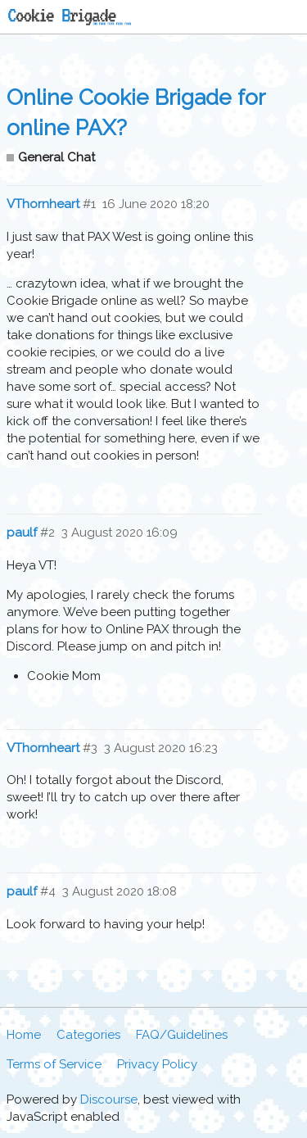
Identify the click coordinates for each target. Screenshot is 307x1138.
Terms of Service (54, 1064)
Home (24, 1034)
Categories (88, 1034)
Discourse (109, 1099)
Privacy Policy (157, 1064)
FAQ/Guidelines (182, 1034)
